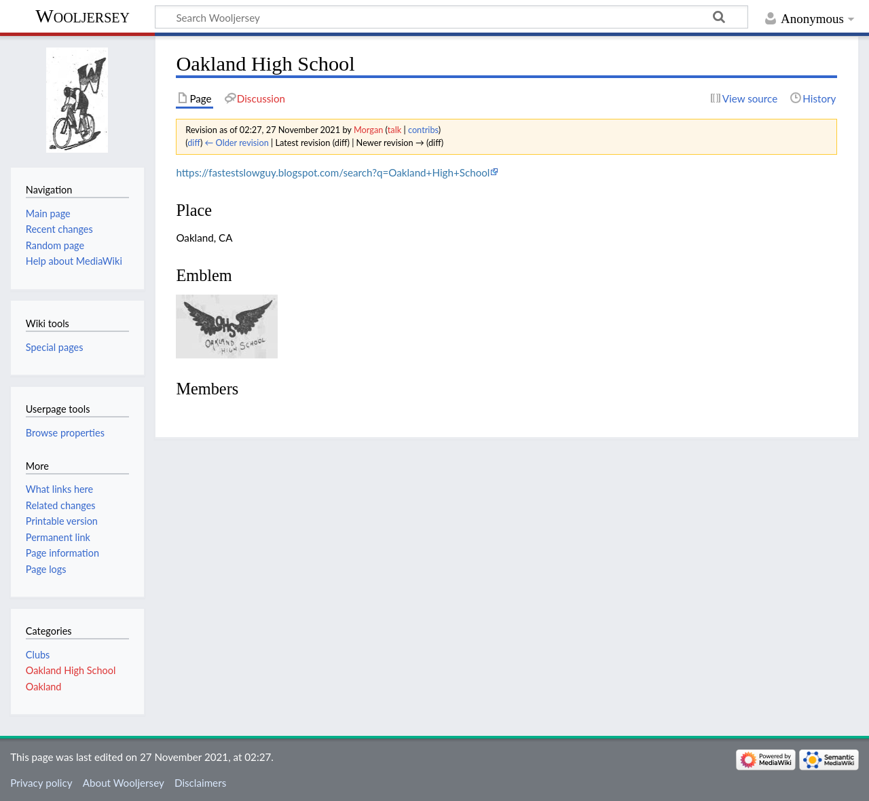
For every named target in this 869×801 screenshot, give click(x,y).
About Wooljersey (123, 783)
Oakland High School (70, 670)
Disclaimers (200, 783)
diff (193, 142)
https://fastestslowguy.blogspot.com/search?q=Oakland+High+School (332, 172)
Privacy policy (41, 783)
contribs (423, 129)
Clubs (38, 654)
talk (394, 129)
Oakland (44, 686)
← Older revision (237, 142)
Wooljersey (82, 15)
